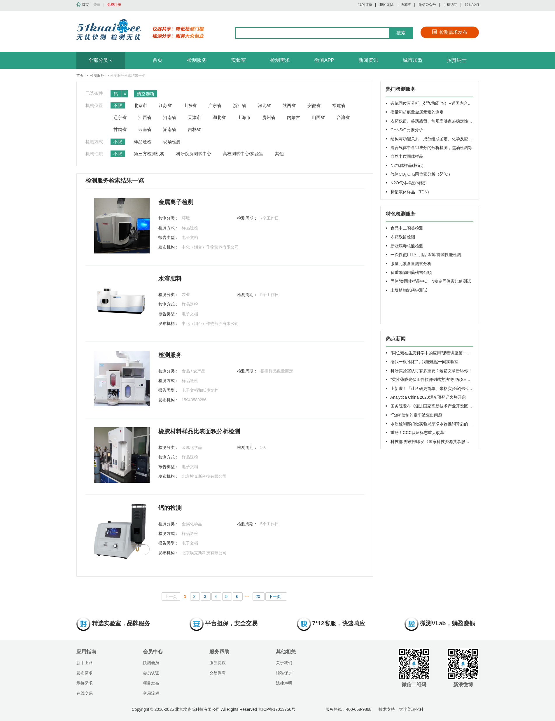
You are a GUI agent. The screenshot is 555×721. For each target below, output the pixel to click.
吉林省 (194, 129)
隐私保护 (284, 673)
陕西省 (289, 105)
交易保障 (217, 673)
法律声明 (284, 683)
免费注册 (114, 5)
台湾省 (343, 117)
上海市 (244, 117)
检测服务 (197, 60)
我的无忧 (386, 5)
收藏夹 (406, 5)
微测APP (324, 60)
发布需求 (84, 673)
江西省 (144, 117)
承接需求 (84, 683)
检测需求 (280, 60)
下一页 (275, 596)
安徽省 (314, 105)
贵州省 (268, 117)
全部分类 (100, 60)
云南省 (144, 129)
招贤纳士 (457, 60)
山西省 (318, 117)
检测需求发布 (449, 32)
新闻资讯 (368, 60)
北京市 (140, 105)
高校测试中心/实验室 (243, 153)
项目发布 (151, 683)
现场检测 (172, 141)
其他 (279, 153)
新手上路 (84, 662)
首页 (157, 60)
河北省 (264, 105)
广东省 (214, 105)
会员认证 (151, 673)
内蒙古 (293, 117)
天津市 (194, 117)
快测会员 (151, 662)
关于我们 (284, 662)
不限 (117, 105)
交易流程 (151, 693)
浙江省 (239, 105)
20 (258, 596)
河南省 (169, 117)
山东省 (190, 105)
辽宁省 (120, 117)
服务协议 (217, 662)
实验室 (238, 60)
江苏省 (165, 105)
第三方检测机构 (149, 153)
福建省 (338, 105)
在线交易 (84, 693)
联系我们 (472, 5)
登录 (96, 5)
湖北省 (219, 117)
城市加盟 (413, 60)
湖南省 (169, 129)
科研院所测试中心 (193, 153)
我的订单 (365, 5)
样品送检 (142, 141)
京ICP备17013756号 (276, 709)
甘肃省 (120, 129)
